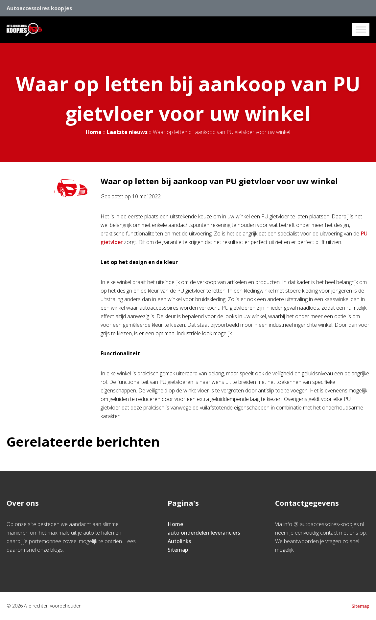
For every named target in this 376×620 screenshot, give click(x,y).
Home (94, 132)
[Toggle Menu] (361, 29)
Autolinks (179, 541)
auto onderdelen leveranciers (204, 532)
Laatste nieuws (127, 132)
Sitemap (178, 549)
